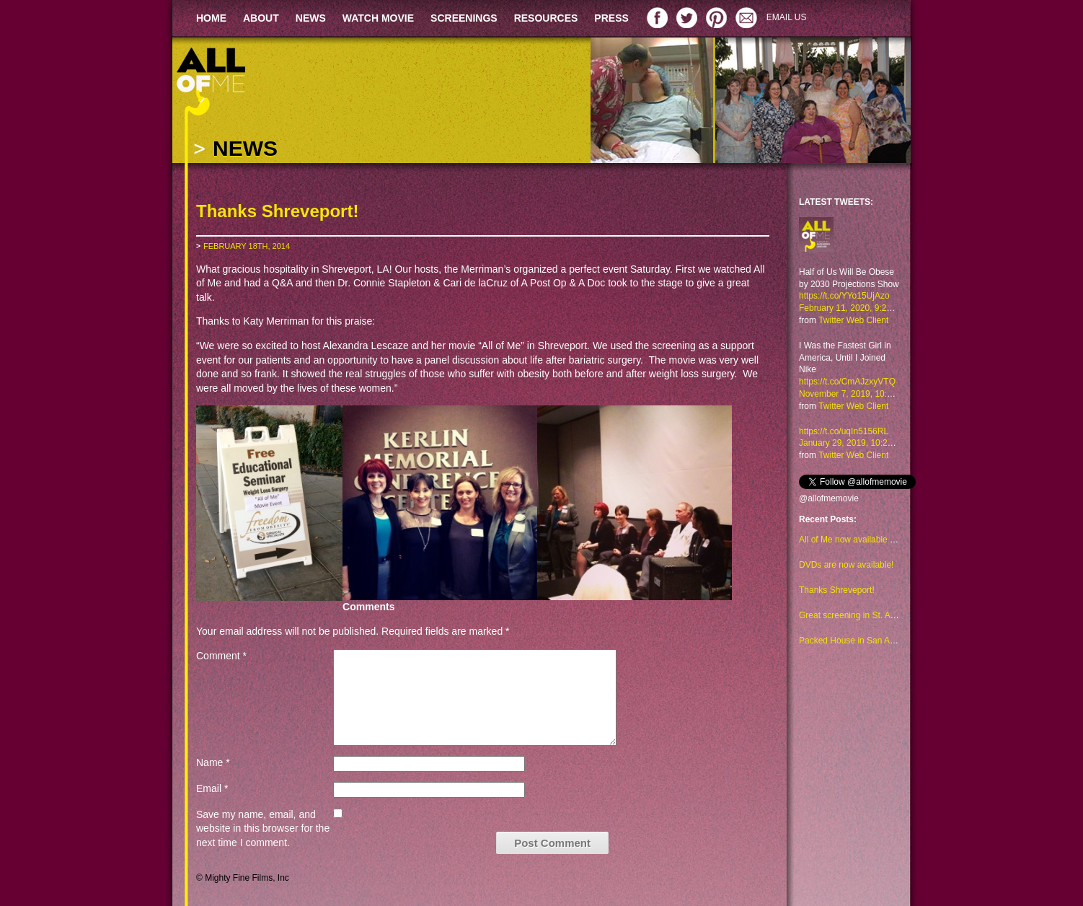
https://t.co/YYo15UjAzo (844, 296)
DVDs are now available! (846, 565)
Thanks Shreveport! (837, 590)
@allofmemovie (829, 498)
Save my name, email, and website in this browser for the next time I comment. (263, 828)
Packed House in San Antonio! (857, 640)
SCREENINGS (464, 18)
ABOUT (261, 18)
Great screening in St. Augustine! (862, 615)
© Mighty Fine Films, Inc (242, 878)
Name (213, 762)
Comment (221, 655)
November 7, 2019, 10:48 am (855, 394)
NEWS (311, 18)
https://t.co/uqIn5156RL (843, 431)
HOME (211, 18)
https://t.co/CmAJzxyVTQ (847, 382)
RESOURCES (546, 18)
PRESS (611, 18)
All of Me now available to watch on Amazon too (890, 540)
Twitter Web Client (853, 320)
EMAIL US (786, 17)
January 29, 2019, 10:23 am (852, 443)
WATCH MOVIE (378, 18)
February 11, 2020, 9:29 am (852, 308)
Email (212, 788)
